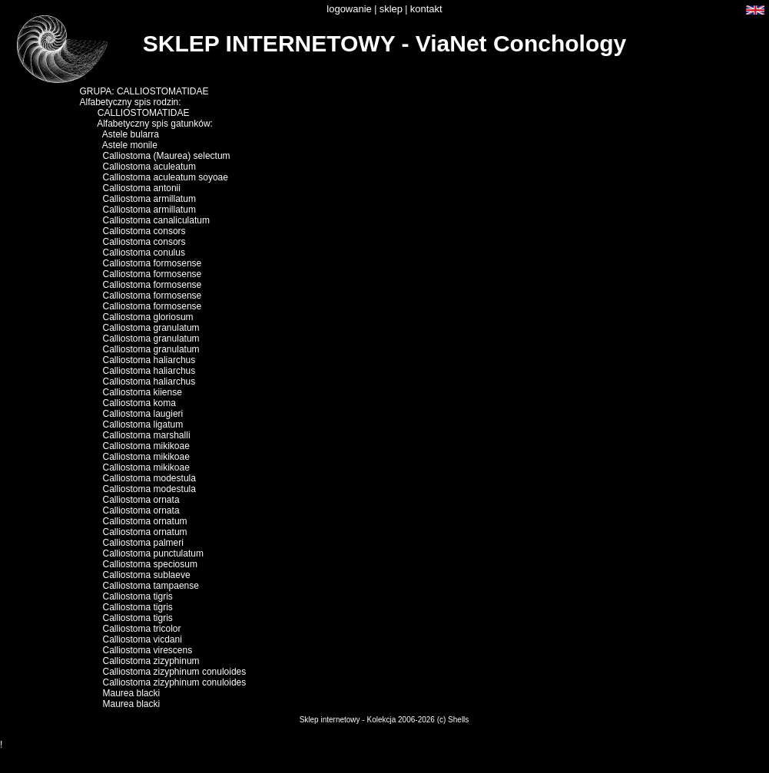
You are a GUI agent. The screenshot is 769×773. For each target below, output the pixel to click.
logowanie (349, 9)
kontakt (426, 9)
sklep (391, 9)
